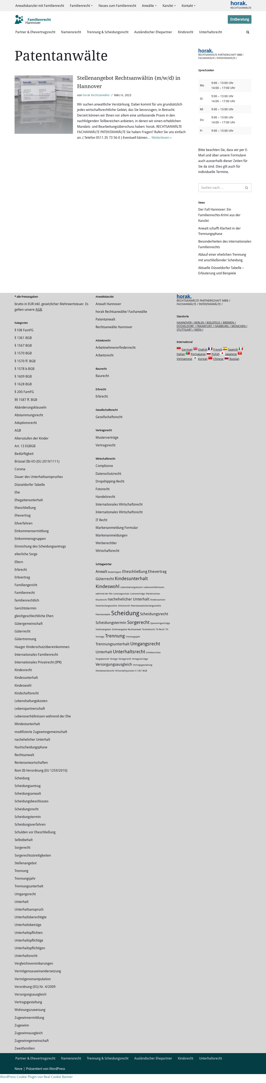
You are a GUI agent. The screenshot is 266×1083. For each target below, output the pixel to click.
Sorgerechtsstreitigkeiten (33, 864)
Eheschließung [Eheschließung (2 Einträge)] (134, 580)
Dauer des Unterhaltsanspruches (39, 486)
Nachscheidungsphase (31, 756)
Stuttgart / (185, 338)
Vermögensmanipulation (33, 988)
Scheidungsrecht (26, 818)
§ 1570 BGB (23, 362)
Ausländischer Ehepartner (153, 32)
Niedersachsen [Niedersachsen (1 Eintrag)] (157, 608)
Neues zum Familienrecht (117, 6)
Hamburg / (223, 334)
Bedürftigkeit (24, 463)
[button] (92, 6)
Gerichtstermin (25, 617)
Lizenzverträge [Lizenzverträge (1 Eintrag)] (137, 602)
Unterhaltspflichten (29, 941)
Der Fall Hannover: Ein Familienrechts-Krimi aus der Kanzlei (219, 217)
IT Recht (101, 529)
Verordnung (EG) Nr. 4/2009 (35, 996)
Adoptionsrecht (26, 432)
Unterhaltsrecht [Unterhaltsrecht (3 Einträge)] (129, 660)
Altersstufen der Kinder (31, 447)
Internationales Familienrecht (36, 663)
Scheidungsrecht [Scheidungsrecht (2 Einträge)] (154, 623)
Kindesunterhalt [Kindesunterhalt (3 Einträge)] (131, 587)
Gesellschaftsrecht (109, 426)
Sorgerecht (22, 856)
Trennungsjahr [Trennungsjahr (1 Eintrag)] (133, 645)
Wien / (198, 338)
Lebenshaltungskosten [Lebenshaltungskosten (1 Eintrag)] (131, 596)
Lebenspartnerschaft (30, 718)
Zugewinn (22, 1034)
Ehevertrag (23, 524)
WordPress (57, 1078)
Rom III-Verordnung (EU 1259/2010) (41, 779)
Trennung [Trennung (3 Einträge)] (115, 644)
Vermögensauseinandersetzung (38, 980)
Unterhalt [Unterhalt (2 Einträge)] (104, 661)
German (187, 358)
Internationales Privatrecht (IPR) (38, 671)
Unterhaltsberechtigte (31, 926)
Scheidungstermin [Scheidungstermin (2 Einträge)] (111, 631)
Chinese (218, 367)
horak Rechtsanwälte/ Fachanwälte (121, 321)
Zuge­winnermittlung (29, 1026)
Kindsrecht (185, 32)
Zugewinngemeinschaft (32, 1050)
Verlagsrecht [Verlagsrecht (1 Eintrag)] (124, 667)
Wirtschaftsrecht (107, 560)
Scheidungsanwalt (28, 802)
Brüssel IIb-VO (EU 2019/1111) (37, 470)
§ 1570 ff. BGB (25, 370)
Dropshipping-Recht (110, 490)
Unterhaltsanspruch (29, 918)
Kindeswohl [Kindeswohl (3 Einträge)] (107, 595)
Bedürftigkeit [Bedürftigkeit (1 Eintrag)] (114, 581)
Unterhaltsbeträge (28, 934)
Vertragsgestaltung (28, 1011)
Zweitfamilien (25, 1057)
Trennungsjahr (25, 887)
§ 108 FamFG (24, 339)
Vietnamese (184, 367)
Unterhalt (21, 910)
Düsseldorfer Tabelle (30, 493)
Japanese (231, 363)
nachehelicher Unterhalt (32, 748)
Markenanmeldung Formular (117, 537)
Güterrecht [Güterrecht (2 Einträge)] (105, 588)
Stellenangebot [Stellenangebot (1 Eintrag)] (103, 638)
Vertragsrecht (105, 454)
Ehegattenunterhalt (29, 509)
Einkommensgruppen (30, 548)
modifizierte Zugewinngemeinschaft (41, 741)
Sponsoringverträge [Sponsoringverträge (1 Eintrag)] (160, 632)
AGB (39, 318)
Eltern (19, 571)
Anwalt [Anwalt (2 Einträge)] (101, 580)
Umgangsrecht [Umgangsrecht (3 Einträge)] (145, 652)
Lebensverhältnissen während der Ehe (43, 725)
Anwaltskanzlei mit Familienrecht (39, 6)
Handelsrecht (105, 506)
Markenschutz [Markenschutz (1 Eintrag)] (153, 602)
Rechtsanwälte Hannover (114, 336)
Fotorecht (103, 498)
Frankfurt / (206, 334)
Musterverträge (107, 446)
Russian (234, 367)
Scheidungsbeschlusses (31, 810)
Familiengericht (26, 594)
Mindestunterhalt (27, 733)
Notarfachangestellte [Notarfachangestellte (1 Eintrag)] (106, 614)
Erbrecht (21, 578)
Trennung (21, 880)
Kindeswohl (23, 694)
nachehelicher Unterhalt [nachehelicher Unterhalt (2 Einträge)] (128, 608)
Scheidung (22, 787)
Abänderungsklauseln (30, 416)
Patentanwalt (105, 328)
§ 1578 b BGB (24, 378)
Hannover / (185, 331)
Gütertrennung (25, 648)
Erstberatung (239, 20)
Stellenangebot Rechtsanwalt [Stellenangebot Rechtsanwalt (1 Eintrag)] (126, 638)
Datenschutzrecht (108, 482)
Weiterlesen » (161, 139)
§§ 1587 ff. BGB (26, 408)
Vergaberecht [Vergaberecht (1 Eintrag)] (102, 667)
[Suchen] (247, 32)
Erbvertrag (22, 586)
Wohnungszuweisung (30, 1019)
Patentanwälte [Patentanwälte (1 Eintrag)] (103, 623)
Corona (20, 478)
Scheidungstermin (28, 826)
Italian (181, 363)
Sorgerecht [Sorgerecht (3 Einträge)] (138, 631)
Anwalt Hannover (108, 313)
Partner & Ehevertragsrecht (35, 32)
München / (239, 334)
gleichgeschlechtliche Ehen (34, 625)
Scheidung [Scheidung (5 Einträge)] (125, 621)
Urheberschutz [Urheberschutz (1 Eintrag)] (153, 661)
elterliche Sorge (26, 563)
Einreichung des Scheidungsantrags (40, 555)
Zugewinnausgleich (29, 1042)
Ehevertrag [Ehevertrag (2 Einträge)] (157, 580)
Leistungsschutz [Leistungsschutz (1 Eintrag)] (121, 602)
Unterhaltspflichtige (29, 949)
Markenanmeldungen (111, 544)
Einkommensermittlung (32, 540)
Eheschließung (25, 517)
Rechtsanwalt (24, 764)
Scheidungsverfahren (30, 833)
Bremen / (229, 331)
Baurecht (102, 385)
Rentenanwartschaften (31, 772)
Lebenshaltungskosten (31, 710)
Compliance (104, 475)
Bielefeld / (215, 331)
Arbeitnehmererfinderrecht (115, 357)
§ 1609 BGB (23, 385)
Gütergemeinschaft (29, 633)
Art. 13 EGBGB (25, 455)
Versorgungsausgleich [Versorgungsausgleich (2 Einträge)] (114, 673)
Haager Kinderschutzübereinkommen (42, 656)
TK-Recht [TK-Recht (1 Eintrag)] (160, 638)
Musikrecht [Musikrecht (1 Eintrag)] (101, 608)
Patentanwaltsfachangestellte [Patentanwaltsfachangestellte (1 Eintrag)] (146, 614)
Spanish (233, 358)
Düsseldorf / (187, 334)
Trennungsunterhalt (29, 895)
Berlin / (200, 331)
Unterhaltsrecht (210, 32)
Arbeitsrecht (104, 364)
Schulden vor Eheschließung (35, 841)
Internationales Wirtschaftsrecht (119, 513)
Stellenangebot (26, 872)
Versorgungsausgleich (30, 1003)
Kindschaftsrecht (27, 702)
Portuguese (198, 363)
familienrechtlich (27, 609)
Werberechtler (106, 552)
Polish (215, 363)
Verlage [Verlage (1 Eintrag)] (114, 667)
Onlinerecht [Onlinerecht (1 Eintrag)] (124, 614)
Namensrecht (71, 32)
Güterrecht (22, 640)
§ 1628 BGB (23, 393)
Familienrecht (25, 602)
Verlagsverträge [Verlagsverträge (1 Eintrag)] (140, 667)
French (217, 358)
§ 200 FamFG (24, 401)
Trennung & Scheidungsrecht (107, 32)
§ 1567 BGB (23, 354)
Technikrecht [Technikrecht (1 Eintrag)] (148, 638)
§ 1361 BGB (23, 347)
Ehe (17, 501)
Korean (202, 367)
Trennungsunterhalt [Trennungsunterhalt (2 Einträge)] (112, 653)
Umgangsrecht (25, 903)
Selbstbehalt (24, 849)
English (202, 358)
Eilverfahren (23, 532)
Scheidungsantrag (28, 795)
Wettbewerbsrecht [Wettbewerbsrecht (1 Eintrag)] (105, 679)
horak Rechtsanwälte (96, 95)
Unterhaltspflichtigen (30, 957)
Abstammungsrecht (29, 424)
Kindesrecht (23, 679)
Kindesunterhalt (26, 687)
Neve (18, 1078)
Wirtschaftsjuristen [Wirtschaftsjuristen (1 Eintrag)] (124, 679)
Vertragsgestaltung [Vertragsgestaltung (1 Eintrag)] (142, 673)
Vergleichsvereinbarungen (34, 972)
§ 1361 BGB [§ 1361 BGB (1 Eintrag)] (141, 679)
